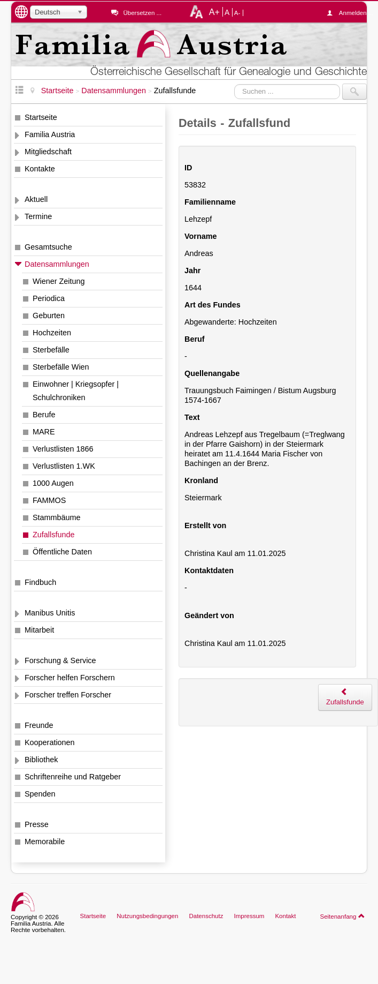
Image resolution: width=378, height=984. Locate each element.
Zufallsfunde (53, 534)
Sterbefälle (51, 349)
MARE (44, 431)
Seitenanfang (342, 916)
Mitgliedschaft (48, 151)
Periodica (49, 298)
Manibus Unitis (50, 613)
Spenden (40, 794)
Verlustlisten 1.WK (64, 466)
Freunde (39, 725)
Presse (37, 824)
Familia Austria (50, 134)
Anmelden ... (353, 13)
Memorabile (45, 841)
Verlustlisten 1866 (63, 449)
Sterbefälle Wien (61, 367)
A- (237, 13)
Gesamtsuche (48, 247)
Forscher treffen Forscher (68, 694)
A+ (214, 12)
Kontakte (40, 168)
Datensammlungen (57, 264)
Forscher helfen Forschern (70, 677)
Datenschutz (206, 916)
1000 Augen (53, 483)
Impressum (249, 916)
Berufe (44, 414)
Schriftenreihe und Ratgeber (73, 776)
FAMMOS (49, 500)
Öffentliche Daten (62, 551)
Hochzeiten (52, 332)
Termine (38, 216)
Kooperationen (50, 742)
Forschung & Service (60, 660)
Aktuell (36, 199)
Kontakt (285, 916)
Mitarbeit (39, 630)
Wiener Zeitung (59, 281)
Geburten (49, 315)
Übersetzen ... (142, 13)
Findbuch (40, 582)
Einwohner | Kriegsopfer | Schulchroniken (76, 391)
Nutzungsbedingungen (147, 916)
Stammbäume (57, 517)
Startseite (41, 117)
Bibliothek (41, 759)
